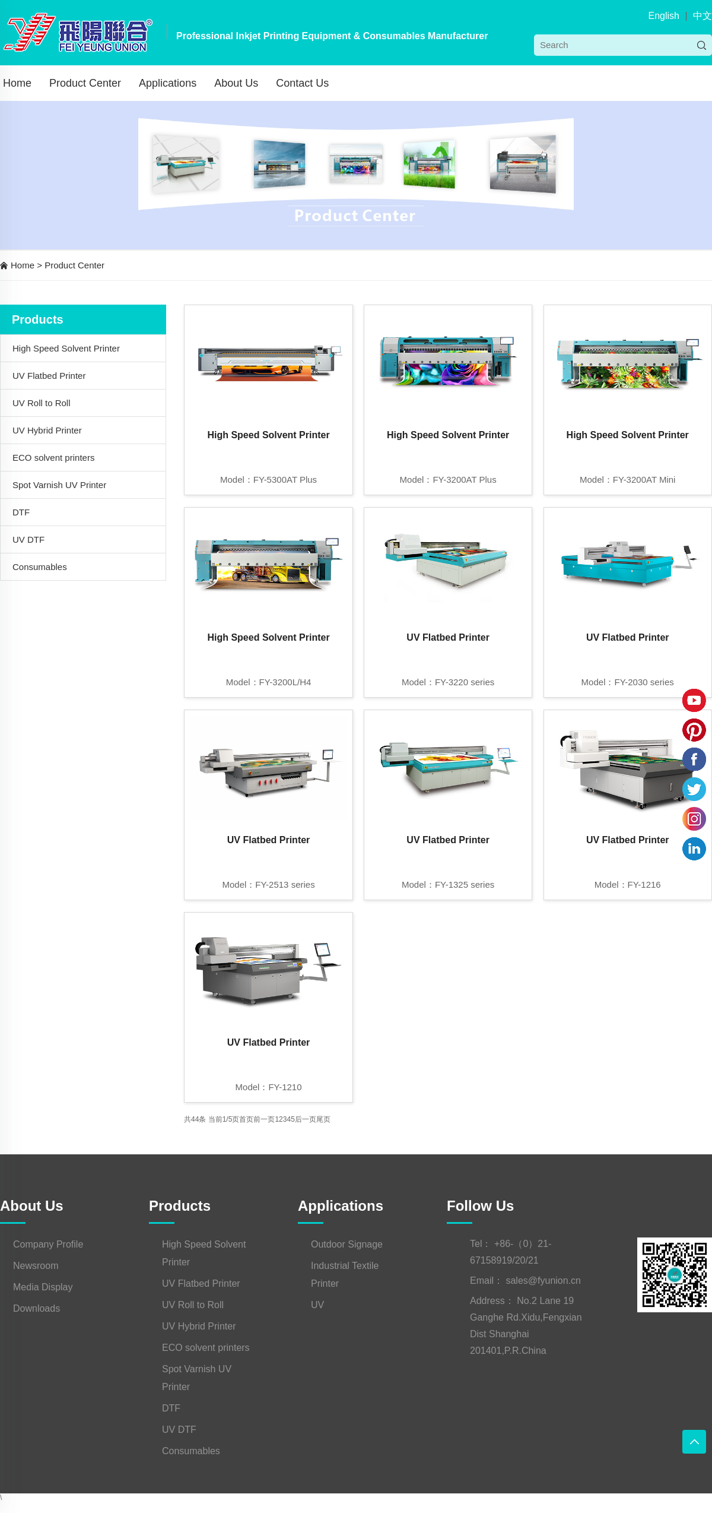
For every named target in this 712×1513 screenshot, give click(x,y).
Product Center (85, 83)
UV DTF (28, 539)
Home (17, 83)
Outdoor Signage (347, 1244)
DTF (21, 512)
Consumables (39, 567)
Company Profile (48, 1244)
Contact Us (302, 83)
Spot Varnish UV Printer (59, 485)
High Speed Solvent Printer (66, 348)
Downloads (36, 1308)
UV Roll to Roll (41, 403)
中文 (702, 16)
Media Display (42, 1287)
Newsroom (35, 1266)
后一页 (305, 1119)
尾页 (323, 1119)
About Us (236, 83)
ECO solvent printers (53, 457)
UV (317, 1305)
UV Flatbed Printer (48, 376)
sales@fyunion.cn (543, 1280)
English (663, 16)
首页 (246, 1119)
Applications (167, 83)
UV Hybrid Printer (47, 430)
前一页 (264, 1119)
